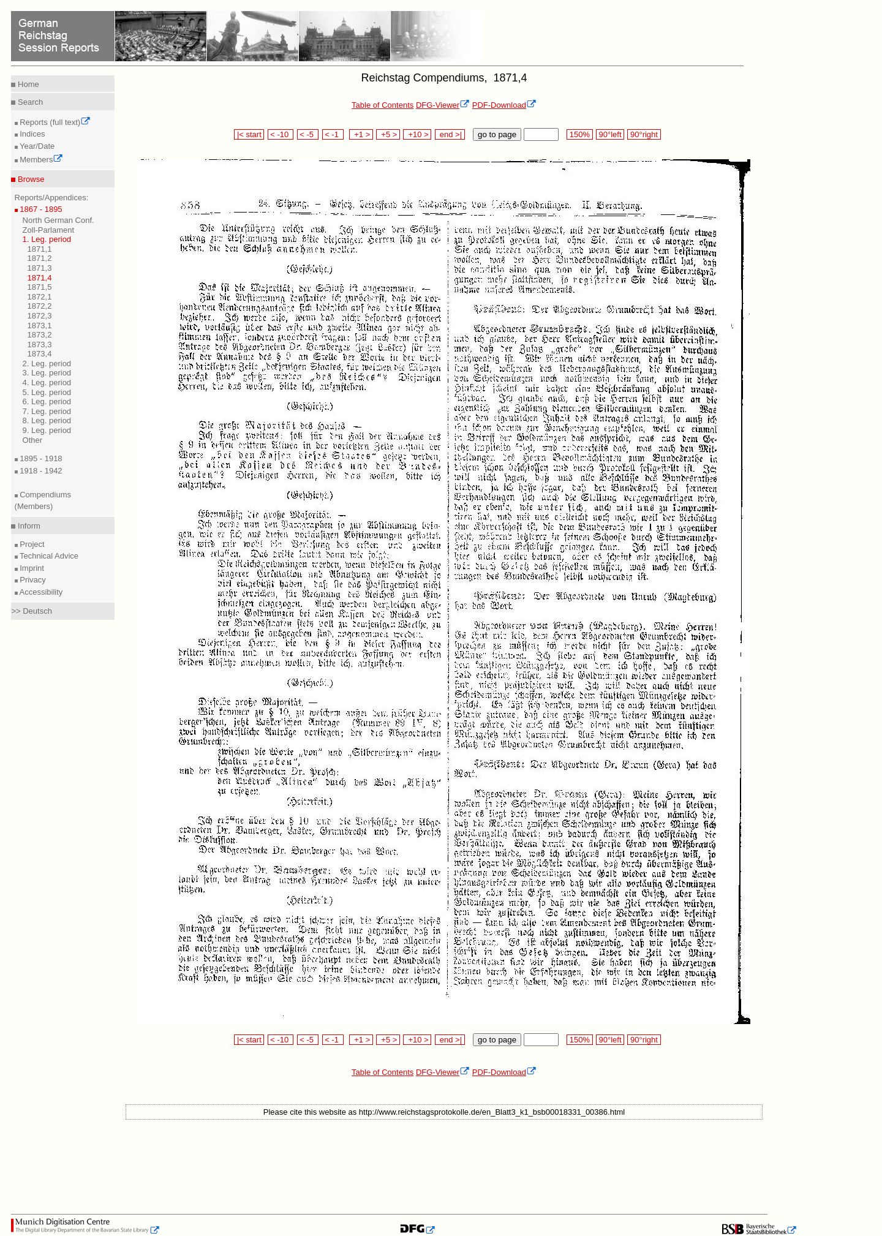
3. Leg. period (47, 372)
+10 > (417, 134)
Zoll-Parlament (49, 230)
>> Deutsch (31, 611)
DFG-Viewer (443, 105)
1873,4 (40, 353)
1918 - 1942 (40, 470)
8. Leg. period (47, 420)
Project (31, 544)
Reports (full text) (54, 122)
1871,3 (40, 268)
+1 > (361, 134)
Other (33, 440)
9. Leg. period (47, 430)
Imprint (31, 568)
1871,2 (40, 258)
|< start (249, 134)
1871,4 (40, 277)
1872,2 (40, 306)
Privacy (32, 579)
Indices (31, 133)
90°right (644, 134)
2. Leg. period (47, 363)
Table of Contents (382, 105)
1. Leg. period (47, 239)
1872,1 (40, 296)
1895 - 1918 (40, 458)
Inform (27, 525)
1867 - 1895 (40, 209)
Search (29, 102)
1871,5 (40, 287)
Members (41, 159)
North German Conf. (58, 220)
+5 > (388, 134)
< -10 (280, 134)
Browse (29, 179)
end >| (449, 134)
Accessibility (40, 592)
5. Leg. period (47, 392)
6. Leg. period (47, 401)
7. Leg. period (47, 411)
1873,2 (40, 334)
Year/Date (36, 146)
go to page (497, 134)
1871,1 (40, 249)
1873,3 (40, 344)
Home (27, 84)
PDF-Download (504, 105)
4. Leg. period (47, 382)
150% (579, 134)
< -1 (333, 134)
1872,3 (40, 315)
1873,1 (40, 325)
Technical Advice (48, 555)
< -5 (308, 134)
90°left (610, 134)
